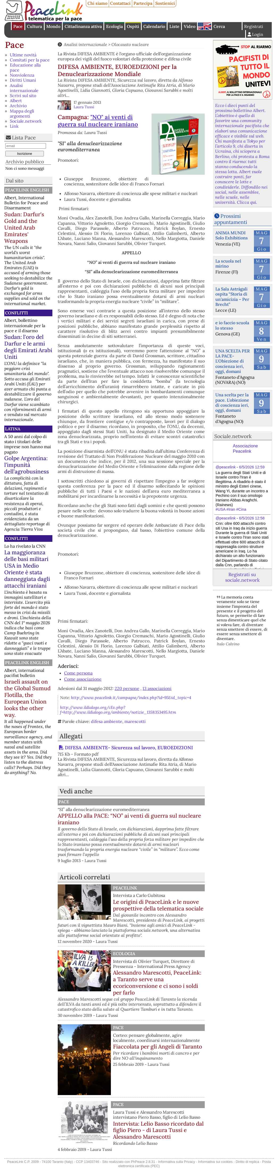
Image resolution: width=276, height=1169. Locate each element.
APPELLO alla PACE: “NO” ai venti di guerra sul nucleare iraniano (129, 819)
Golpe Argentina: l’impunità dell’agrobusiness (26, 465)
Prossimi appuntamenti (230, 219)
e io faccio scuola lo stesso (232, 325)
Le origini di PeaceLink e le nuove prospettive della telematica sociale (158, 905)
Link (14, 126)
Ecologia (114, 26)
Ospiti (133, 26)
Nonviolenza (22, 75)
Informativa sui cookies (215, 1162)
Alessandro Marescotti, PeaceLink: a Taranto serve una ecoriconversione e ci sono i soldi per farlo (157, 982)
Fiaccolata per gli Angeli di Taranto (157, 1046)
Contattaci (120, 3)
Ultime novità (23, 54)
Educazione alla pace (25, 67)
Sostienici (165, 3)
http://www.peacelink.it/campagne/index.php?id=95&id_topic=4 (131, 697)
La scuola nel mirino (228, 263)
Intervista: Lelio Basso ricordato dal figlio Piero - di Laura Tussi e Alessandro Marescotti (158, 1130)
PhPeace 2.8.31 (143, 1162)
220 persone (127, 688)
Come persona (78, 673)
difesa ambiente (106, 721)
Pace (18, 26)
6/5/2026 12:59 (252, 467)
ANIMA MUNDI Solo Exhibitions (231, 235)
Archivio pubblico (25, 162)
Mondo (53, 26)
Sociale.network (26, 121)
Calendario (154, 26)
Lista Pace (24, 137)
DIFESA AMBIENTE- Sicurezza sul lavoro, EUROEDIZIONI (129, 747)
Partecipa (142, 3)
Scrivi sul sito (23, 95)
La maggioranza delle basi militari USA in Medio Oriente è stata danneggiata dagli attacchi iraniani (27, 569)
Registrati (253, 26)
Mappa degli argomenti (22, 113)
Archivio (18, 105)
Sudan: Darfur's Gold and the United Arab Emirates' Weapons (24, 227)
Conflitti (16, 312)
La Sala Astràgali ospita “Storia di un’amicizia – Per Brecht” (232, 296)
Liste (174, 26)
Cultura (34, 26)
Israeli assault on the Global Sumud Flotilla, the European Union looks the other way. (27, 698)
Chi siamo (97, 3)
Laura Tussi (84, 107)
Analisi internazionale (24, 88)
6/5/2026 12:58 (252, 518)
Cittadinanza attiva (83, 26)
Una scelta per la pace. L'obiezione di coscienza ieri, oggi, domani (232, 402)
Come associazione (83, 679)
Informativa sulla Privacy (176, 1162)
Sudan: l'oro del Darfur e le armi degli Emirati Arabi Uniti (28, 346)
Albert (16, 100)
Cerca (219, 26)
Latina (12, 428)
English (204, 26)
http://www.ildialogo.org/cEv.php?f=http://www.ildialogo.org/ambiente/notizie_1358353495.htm (118, 710)
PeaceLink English (27, 190)
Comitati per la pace (30, 60)
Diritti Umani (23, 80)
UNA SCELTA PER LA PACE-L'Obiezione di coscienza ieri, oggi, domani (232, 361)
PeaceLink (125, 888)
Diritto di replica (247, 1162)
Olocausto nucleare (130, 44)
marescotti (135, 721)
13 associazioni (157, 688)
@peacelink (226, 467)
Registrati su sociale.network (242, 577)
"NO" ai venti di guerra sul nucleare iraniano (98, 120)
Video (189, 26)
